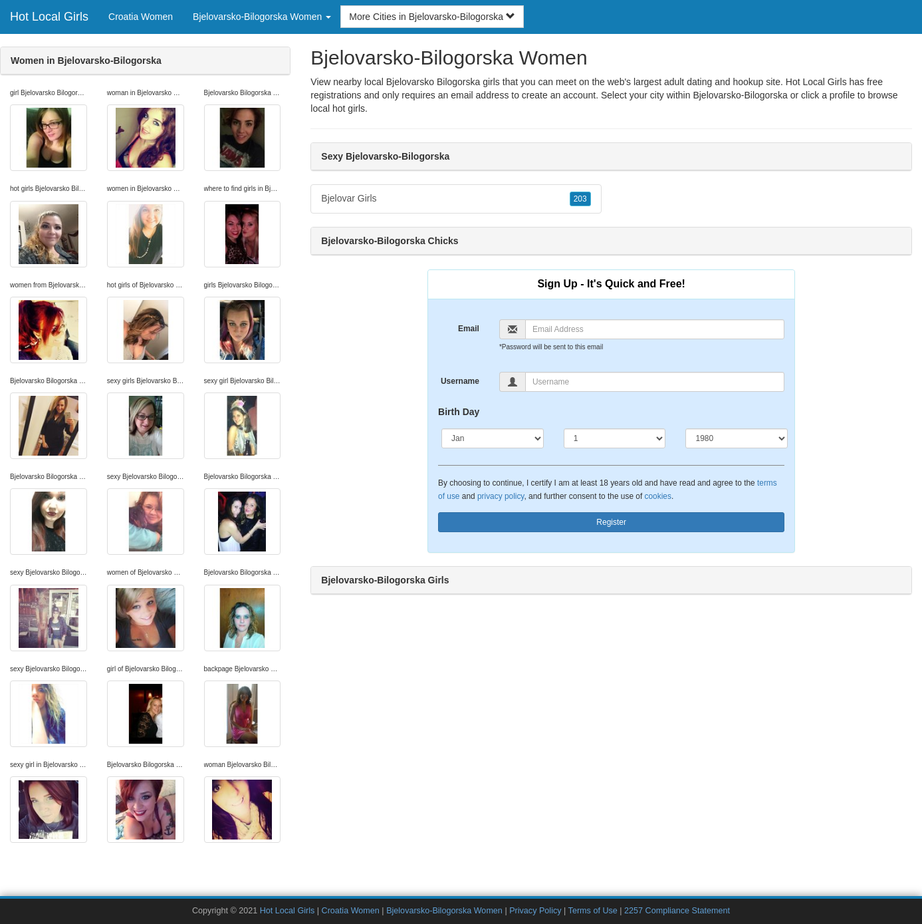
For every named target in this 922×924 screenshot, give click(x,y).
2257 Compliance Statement (677, 910)
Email (468, 328)
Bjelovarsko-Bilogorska (740, 95)
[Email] (654, 329)
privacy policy (500, 496)
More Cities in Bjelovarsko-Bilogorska (432, 16)
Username (460, 381)
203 (580, 199)
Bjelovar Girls (455, 199)
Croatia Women (140, 16)
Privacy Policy (535, 910)
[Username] (654, 382)
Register (611, 522)
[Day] (615, 438)
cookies (658, 496)
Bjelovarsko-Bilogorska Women (444, 910)
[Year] (736, 438)
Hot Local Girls (49, 16)
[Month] (492, 438)
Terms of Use (593, 910)
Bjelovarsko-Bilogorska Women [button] (262, 16)
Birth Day (458, 411)
